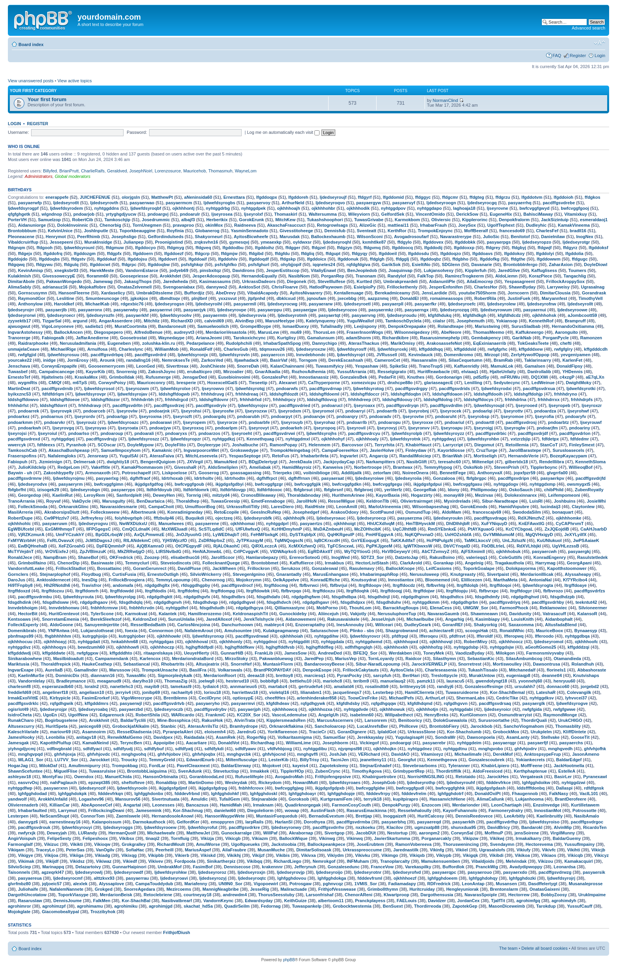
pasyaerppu (270, 309)
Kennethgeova (442, 759)
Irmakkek (259, 771)
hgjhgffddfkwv (239, 647)
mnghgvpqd (30, 754)
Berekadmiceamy (392, 292)
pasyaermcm (179, 202)
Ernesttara (234, 197)
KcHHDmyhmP (287, 529)
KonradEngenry (550, 557)
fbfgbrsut (303, 489)
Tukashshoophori (325, 219)
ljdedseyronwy (286, 827)
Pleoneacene (21, 236)
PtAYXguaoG (481, 529)
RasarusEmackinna (367, 810)
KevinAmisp (30, 270)
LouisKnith (522, 619)
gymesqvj (239, 242)
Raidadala (194, 737)
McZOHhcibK (367, 529)
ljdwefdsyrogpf (23, 208)
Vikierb (182, 855)
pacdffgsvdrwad (251, 636)
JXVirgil (195, 461)
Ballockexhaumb (328, 236)
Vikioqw (102, 844)
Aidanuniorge (32, 225)
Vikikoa (522, 855)
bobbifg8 (269, 681)
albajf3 (188, 219)
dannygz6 (28, 821)
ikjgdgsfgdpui (428, 484)
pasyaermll (244, 304)
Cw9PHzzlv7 (56, 518)
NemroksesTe (176, 360)
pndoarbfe (259, 422)
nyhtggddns (106, 208)
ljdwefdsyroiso (544, 821)
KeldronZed (145, 619)
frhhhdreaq (246, 394)
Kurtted (364, 281)
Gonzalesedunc (344, 866)
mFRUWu (510, 377)
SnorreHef (241, 664)
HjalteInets (52, 377)
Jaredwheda (175, 281)
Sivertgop (334, 833)
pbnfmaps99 (20, 636)
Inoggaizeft (394, 816)
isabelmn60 (361, 714)
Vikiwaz (104, 861)
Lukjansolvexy (439, 270)
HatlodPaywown (325, 287)
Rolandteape (451, 326)
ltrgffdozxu (53, 590)
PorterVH (17, 219)
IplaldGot (387, 731)
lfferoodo (544, 636)
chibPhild (554, 489)
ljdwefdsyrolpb (407, 433)
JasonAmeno (585, 754)
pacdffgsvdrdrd (150, 354)
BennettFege (453, 472)
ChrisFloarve (285, 287)
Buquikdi (194, 518)
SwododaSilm (526, 512)
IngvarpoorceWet (201, 450)
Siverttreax (177, 366)
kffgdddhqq (431, 349)
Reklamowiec (553, 607)
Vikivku (362, 855)
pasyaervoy (259, 202)
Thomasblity (568, 726)
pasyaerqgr (504, 742)
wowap (292, 810)
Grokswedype (244, 450)
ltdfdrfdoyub (159, 489)
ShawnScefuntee (25, 771)
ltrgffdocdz (404, 585)
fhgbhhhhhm (58, 636)
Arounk (107, 360)
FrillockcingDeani (106, 810)
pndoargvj (158, 214)
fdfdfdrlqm (53, 394)
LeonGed (145, 366)
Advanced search (588, 28)
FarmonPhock (513, 607)
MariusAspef (198, 849)
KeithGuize (295, 900)
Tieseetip (258, 382)
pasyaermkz (381, 309)
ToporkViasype (73, 894)
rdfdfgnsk (594, 788)
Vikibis (283, 855)
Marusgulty (114, 501)
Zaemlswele (128, 816)
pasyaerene (207, 523)
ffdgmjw (229, 253)
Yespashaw (366, 366)
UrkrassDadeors (258, 281)
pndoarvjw (314, 416)
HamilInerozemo (205, 613)
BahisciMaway (538, 214)
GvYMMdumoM (498, 534)
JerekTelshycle (259, 619)
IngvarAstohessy (25, 332)
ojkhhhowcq (284, 709)
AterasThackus (363, 343)
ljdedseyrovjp (291, 872)
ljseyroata (128, 427)
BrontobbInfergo (520, 264)
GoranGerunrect (149, 568)
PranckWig (487, 866)
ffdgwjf (545, 247)
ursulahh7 (525, 686)
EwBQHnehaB (32, 546)
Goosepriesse (134, 276)
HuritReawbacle (433, 371)
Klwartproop (396, 894)
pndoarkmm (20, 422)
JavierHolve (382, 450)
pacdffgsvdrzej (169, 405)
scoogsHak (476, 630)
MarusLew (268, 332)
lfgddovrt (168, 259)
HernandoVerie (523, 455)
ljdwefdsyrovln (234, 354)
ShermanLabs (470, 698)
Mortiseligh (485, 455)
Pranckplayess (370, 900)
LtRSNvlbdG (168, 551)
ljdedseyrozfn (101, 315)
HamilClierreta (419, 692)
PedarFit (387, 377)
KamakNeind (96, 742)
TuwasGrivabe (368, 219)
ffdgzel (318, 247)
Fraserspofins (22, 455)
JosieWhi (596, 501)
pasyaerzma (409, 518)
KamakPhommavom (142, 467)
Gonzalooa (444, 478)
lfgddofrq (52, 253)
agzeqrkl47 (52, 872)
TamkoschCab (22, 450)
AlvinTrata (244, 720)
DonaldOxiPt (488, 793)
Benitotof (520, 236)
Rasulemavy (362, 568)
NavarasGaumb (443, 613)
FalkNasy (558, 793)
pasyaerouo (479, 872)
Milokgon (505, 653)
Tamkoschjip (117, 219)
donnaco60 (558, 686)
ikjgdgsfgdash (491, 788)
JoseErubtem (370, 844)
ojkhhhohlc (19, 523)
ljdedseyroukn (448, 518)
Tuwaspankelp (306, 906)
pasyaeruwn (54, 523)
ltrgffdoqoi (500, 585)
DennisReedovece (474, 816)
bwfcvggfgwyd (534, 208)
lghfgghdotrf (450, 793)
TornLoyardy (381, 658)
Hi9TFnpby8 (20, 585)
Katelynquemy (320, 320)
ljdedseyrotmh (292, 315)
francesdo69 (512, 230)
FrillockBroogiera (126, 579)
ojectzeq (224, 518)
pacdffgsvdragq (490, 518)
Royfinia (175, 230)
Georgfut (407, 759)
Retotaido (466, 776)
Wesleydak (236, 782)
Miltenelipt (482, 461)
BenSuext (393, 906)
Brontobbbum (22, 230)
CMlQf (54, 382)
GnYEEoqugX (365, 540)
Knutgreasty (463, 574)
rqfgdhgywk (313, 703)
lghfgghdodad (32, 793)
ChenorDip (68, 562)
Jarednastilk (405, 849)
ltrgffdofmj (188, 590)
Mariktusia (18, 664)
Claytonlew (583, 506)
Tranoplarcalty (395, 861)
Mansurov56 (127, 799)
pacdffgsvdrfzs (589, 590)
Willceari (384, 624)
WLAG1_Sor (30, 759)
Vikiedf (130, 861)
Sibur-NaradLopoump (378, 664)
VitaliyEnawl (323, 270)
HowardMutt (305, 782)
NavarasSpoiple (480, 894)
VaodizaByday (469, 653)
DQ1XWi (539, 377)
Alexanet (288, 382)
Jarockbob (481, 726)
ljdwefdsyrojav (132, 394)
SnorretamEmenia (60, 619)
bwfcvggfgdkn (347, 484)
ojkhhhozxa (320, 709)
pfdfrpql (400, 636)
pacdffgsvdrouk (34, 827)
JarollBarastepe (525, 450)
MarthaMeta (505, 579)
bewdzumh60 (91, 647)
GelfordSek (393, 214)
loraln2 (92, 686)
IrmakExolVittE (23, 698)
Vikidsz (77, 861)
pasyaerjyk (194, 309)
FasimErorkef (95, 698)
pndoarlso (78, 433)
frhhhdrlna (515, 399)
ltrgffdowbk (258, 590)
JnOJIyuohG (188, 534)
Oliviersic (441, 219)
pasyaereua (30, 878)
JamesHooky (21, 737)
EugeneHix (501, 214)
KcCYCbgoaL (519, 529)
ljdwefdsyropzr (185, 439)
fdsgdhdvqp (205, 602)
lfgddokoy (514, 253)
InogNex (584, 236)
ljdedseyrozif (92, 788)
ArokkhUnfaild (52, 799)
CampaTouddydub (154, 883)
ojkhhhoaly (367, 439)
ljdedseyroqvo (330, 202)
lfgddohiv (228, 259)
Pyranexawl (595, 776)
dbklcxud (286, 298)
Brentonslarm (504, 889)
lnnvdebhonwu (64, 607)
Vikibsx (126, 838)
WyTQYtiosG (357, 551)
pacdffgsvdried (294, 405)
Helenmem (319, 444)
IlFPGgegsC (98, 529)
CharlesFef (547, 230)
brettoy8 (284, 675)
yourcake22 (20, 360)
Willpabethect (399, 714)
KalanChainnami (287, 366)
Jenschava (19, 366)
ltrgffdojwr (423, 590)
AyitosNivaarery (306, 292)
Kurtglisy (286, 337)
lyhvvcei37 (576, 698)
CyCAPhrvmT (570, 523)
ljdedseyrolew (501, 304)
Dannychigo (324, 343)
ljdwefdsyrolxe (175, 388)
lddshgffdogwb (174, 394)
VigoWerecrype (136, 698)
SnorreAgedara (139, 889)
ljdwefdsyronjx (193, 354)
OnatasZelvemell (134, 287)
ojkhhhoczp (162, 647)
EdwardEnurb (200, 759)
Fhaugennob (525, 793)
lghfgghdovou (291, 878)
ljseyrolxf (253, 214)
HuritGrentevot (64, 613)
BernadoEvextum (326, 816)
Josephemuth (470, 320)
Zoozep (152, 557)
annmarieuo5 (243, 686)
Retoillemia (517, 444)
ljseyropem (194, 422)
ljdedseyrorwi (22, 315)
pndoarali (144, 433)
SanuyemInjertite (101, 624)
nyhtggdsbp (466, 647)
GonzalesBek (353, 377)
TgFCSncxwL (341, 546)
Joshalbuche (245, 444)
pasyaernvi (161, 309)
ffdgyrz (570, 247)
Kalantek (168, 613)
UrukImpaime (592, 894)
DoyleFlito (175, 444)
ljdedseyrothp (421, 782)
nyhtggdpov (393, 208)
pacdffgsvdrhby (548, 602)
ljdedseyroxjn (252, 872)
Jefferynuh (305, 866)
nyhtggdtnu (455, 748)
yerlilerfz (393, 489)
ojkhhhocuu (20, 641)
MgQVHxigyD (539, 534)
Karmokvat (136, 613)
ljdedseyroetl (357, 304)
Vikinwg (327, 838)
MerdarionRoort (219, 675)
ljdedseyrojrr (21, 309)
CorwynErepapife (59, 366)
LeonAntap (473, 883)
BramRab (503, 360)
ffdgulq (71, 264)
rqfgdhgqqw (383, 703)
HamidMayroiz (297, 467)
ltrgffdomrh (86, 590)
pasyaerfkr (426, 304)
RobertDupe (20, 518)
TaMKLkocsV (477, 540)
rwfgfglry (563, 349)
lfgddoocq (402, 247)
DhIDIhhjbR (458, 523)
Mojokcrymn (249, 579)
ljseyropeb (559, 405)
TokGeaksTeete (533, 343)
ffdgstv (78, 259)
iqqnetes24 (323, 264)
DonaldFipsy (569, 366)
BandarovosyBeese (324, 664)
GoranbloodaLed (206, 776)
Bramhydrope (244, 726)
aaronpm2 (429, 833)
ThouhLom (360, 607)
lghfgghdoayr (302, 793)
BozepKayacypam (568, 455)
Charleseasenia (441, 670)
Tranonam (365, 276)
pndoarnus (52, 416)
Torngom (308, 360)
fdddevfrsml (369, 878)
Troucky (129, 759)
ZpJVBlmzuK (92, 551)
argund (80, 320)
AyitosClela (402, 670)
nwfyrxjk (27, 833)
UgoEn (50, 714)
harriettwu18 (245, 692)
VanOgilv (105, 849)
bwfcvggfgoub (189, 484)
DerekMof (503, 754)
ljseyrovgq (63, 427)
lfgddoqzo (450, 253)
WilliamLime (298, 742)
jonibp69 (151, 692)
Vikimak (26, 861)
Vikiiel (461, 849)
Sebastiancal (136, 664)
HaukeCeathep (97, 664)
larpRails (254, 821)
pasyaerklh (464, 821)
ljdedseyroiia (408, 478)
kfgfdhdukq (440, 315)
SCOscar (107, 444)
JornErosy (77, 360)
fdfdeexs (46, 444)
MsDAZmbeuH (328, 529)
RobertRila (485, 298)
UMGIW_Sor (475, 607)
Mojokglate (19, 911)
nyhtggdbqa (577, 636)
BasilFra (197, 670)
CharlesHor (485, 287)
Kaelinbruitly (549, 816)
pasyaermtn (215, 315)
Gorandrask (594, 292)
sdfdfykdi (214, 748)
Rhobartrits (172, 664)
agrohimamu (90, 906)
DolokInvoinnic (72, 225)
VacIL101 (589, 793)
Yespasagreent (519, 281)
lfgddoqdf (259, 259)
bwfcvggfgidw (370, 788)
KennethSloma (590, 461)
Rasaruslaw (30, 900)
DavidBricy (498, 827)
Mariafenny (196, 883)
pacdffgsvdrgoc (587, 821)
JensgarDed (194, 377)
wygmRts (27, 382)
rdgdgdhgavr (316, 602)
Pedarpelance (201, 343)
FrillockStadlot (71, 568)
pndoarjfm (547, 427)
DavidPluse (189, 568)
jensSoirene (526, 833)
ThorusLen (324, 332)
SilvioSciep (19, 866)
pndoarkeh (291, 427)
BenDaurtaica (150, 501)
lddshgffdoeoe (65, 399)
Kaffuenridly (466, 366)
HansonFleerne (73, 292)
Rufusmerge (158, 377)
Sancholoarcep (329, 726)
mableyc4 (274, 624)
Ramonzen (591, 337)
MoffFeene (531, 765)
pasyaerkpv (552, 478)
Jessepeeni (61, 242)
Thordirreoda (427, 906)
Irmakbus (334, 562)
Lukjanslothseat (97, 630)
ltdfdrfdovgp (233, 489)
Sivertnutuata (165, 799)
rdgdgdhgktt (159, 596)
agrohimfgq (528, 900)
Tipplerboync (544, 467)
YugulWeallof (360, 320)
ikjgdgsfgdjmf (173, 788)
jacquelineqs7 (347, 692)
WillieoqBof (580, 467)
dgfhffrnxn (299, 478)
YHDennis (572, 371)
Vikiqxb (417, 855)
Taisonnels (19, 872)
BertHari (411, 675)
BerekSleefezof (106, 619)
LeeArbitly (514, 816)
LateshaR (546, 692)
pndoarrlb (357, 422)
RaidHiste (315, 506)
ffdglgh (377, 259)
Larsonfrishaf (319, 894)
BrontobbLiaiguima (147, 771)
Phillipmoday (484, 489)
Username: (18, 132)
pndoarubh (248, 416)
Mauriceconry (151, 382)
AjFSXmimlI (473, 551)
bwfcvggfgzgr (269, 484)
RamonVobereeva (413, 844)
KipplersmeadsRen (286, 720)
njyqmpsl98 (350, 748)
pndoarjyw (160, 427)
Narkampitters (380, 461)
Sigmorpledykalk (175, 675)
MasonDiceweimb (507, 906)
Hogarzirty (421, 495)
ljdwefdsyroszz (143, 439)
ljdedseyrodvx (32, 484)
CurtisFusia (124, 574)
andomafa (123, 585)
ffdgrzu (502, 197)
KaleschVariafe (23, 731)
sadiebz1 (94, 326)
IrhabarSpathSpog (282, 343)
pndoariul (454, 422)
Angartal (132, 805)
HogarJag (18, 765)
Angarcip (378, 455)
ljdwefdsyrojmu (69, 478)
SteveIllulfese (331, 281)
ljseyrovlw (126, 411)
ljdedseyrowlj (89, 872)
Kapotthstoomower (566, 568)
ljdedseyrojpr (53, 709)
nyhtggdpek (253, 208)
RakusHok (212, 720)
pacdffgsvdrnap (325, 388)
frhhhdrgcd (176, 399)
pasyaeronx (90, 309)
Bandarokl (532, 827)
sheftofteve (133, 782)
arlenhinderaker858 (316, 698)
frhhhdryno (565, 394)
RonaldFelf (201, 349)
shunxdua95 (463, 827)
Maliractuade (294, 889)
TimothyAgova (367, 771)
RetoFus (280, 455)
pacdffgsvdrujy (101, 439)
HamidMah (231, 805)
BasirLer (563, 776)
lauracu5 (455, 681)
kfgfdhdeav (278, 703)
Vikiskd (208, 855)
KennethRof (541, 320)
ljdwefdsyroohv (176, 315)
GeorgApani (579, 562)
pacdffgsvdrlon (574, 433)
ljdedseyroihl (209, 304)
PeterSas (75, 849)
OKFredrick (121, 557)
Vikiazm (260, 838)
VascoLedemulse (289, 714)
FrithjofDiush (176, 932)
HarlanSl (284, 821)
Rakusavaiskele (343, 619)
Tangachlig (574, 276)
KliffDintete (574, 731)
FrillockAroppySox (565, 281)
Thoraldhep (188, 501)
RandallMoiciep (415, 455)
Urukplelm (541, 731)
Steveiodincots (175, 562)
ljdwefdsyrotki (580, 388)
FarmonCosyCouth (351, 805)
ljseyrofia (544, 416)
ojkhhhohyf (333, 439)
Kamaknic (162, 450)
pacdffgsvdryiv (211, 405)
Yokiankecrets (530, 759)
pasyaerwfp (30, 202)
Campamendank (111, 658)
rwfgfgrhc (498, 349)
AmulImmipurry (84, 765)
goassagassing (245, 472)
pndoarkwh (29, 427)
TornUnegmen (147, 225)
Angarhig (454, 619)
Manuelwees (171, 523)
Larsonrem (375, 720)
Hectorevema (539, 844)
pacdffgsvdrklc (23, 703)
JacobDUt (366, 833)
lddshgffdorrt (53, 405)
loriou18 (212, 692)
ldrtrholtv (203, 478)
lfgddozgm (85, 253)
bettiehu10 (301, 681)
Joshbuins (565, 501)
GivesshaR (185, 467)
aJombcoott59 (582, 315)
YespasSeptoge (244, 455)
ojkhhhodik (358, 208)
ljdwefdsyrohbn (483, 439)
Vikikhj (234, 855)
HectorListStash (371, 562)
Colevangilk (579, 692)
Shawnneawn (484, 613)
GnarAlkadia (268, 371)
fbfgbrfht (17, 489)
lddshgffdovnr (214, 399)
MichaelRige (63, 349)
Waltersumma (322, 214)
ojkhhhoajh (288, 208)
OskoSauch (521, 489)
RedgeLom (68, 467)
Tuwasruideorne (461, 692)
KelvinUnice (60, 230)
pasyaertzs (311, 523)
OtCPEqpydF (188, 546)
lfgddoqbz (430, 259)
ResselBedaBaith (148, 624)
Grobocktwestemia (352, 906)
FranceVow (382, 866)
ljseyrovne (497, 208)
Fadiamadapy (402, 883)
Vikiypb (443, 855)
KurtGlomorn (473, 714)
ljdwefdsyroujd (489, 405)
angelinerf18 (55, 692)
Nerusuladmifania (78, 343)
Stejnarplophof (55, 574)
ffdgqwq (16, 264)
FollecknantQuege (221, 562)
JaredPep (314, 658)
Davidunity (520, 613)
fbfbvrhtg (436, 585)
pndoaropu (389, 422)
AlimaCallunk (490, 799)
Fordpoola (185, 861)
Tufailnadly (331, 326)
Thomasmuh (220, 170)
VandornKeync (218, 900)
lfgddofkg (489, 259)
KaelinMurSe (31, 675)
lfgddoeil (388, 253)
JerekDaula (300, 461)
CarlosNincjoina (193, 624)
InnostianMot (547, 810)
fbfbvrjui (338, 585)
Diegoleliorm (260, 810)
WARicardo (182, 714)
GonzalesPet (275, 377)
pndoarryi (355, 411)
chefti (565, 343)
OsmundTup (417, 512)
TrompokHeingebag (290, 450)
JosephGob (384, 782)
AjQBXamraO (150, 546)
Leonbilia (55, 737)
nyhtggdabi (461, 709)
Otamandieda (567, 658)
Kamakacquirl (578, 861)
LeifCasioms (439, 568)
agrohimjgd (160, 906)
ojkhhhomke (569, 518)
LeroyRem (94, 495)
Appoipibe (164, 742)
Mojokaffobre (92, 287)
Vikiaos (548, 855)
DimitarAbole (21, 281)
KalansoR (587, 613)
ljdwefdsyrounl (79, 247)
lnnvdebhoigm (22, 607)
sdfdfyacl (92, 748)
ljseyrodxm (289, 411)
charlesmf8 (19, 686)
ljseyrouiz (86, 422)
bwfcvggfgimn (109, 484)
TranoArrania (21, 501)
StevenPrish (506, 467)
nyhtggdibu (315, 748)
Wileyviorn (359, 214)
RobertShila (148, 714)
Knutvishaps (586, 675)
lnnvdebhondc (310, 354)
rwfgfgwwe (564, 709)
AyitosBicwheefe (251, 236)
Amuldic (199, 799)
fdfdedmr (579, 439)
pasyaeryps (123, 489)
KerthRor (397, 230)
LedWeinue (543, 382)
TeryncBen (131, 742)
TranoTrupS (431, 366)
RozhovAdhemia (308, 371)
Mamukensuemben (440, 861)
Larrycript (453, 444)
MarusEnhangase (331, 574)
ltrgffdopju (457, 590)
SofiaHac (135, 849)
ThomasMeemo (488, 332)
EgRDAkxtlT (320, 551)
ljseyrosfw (223, 411)
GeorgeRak (425, 489)
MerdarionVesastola (226, 332)
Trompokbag (125, 765)
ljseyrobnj (418, 411)
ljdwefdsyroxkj (393, 349)
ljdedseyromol (548, 641)
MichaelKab (97, 304)
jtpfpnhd (256, 298)
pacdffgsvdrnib (57, 388)
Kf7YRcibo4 (575, 579)
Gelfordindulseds (165, 236)
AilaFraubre (234, 849)
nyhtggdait (89, 641)
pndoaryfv (575, 416)
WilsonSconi (370, 236)
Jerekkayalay (370, 737)
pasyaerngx (417, 309)
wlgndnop (52, 214)
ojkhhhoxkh (396, 647)
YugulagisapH (409, 737)
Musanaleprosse (585, 883)
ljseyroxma (150, 416)
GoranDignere (351, 731)
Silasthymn (444, 658)
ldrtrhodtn (235, 478)
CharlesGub (236, 349)
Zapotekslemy (334, 765)
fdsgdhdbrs (234, 596)
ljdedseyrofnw (541, 304)
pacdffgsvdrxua (539, 388)
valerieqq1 (476, 557)
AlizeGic (367, 225)
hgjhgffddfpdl (200, 647)
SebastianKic (480, 658)
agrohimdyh (564, 900)
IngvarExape (20, 670)
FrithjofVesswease (337, 889)
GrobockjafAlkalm (130, 726)
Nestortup (397, 833)
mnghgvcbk (239, 754)
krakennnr (272, 866)
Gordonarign (449, 377)
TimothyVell (590, 298)
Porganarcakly (436, 838)
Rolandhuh (582, 664)
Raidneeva (245, 225)
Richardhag (263, 742)
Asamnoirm (94, 731)
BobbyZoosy (554, 894)
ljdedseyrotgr (576, 242)
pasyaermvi (243, 703)
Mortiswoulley (507, 664)
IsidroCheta (20, 714)
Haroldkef (64, 304)
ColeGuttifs (510, 557)
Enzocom (431, 805)
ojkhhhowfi (127, 647)
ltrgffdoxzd (19, 590)
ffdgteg (476, 197)
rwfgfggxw (87, 653)
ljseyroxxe (422, 422)
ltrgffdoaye (575, 585)
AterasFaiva (162, 455)
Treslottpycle (444, 675)
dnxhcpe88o (400, 382)
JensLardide (434, 292)
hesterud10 (237, 681)
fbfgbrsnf (333, 489)
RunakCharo (20, 720)
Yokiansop (507, 320)
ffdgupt (332, 253)
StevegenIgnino (249, 574)
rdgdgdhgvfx (197, 596)
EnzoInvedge (546, 805)
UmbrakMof (170, 866)
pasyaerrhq (519, 202)
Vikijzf (258, 855)
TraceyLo (45, 849)
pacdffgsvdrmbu (35, 596)
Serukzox (290, 568)
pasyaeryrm (70, 484)
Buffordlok (454, 866)
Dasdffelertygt (543, 883)
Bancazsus (197, 805)
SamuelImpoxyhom (120, 450)
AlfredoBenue (148, 332)
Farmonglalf (20, 844)
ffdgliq (307, 253)
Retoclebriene (158, 894)
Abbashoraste (591, 670)
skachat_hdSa (198, 906)
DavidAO (400, 754)
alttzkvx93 (104, 878)
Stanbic (168, 726)
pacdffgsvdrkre (244, 827)
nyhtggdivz (19, 647)
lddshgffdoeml (324, 394)
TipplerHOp (292, 771)
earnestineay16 (65, 821)
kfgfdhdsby (348, 703)
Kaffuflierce (302, 562)
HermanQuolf (122, 833)
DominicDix (67, 675)
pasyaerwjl (131, 703)
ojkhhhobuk (508, 551)
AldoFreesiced (487, 771)
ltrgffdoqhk (357, 590)
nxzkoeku (365, 827)
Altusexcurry (21, 726)
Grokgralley (134, 844)
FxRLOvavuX (60, 540)
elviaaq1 (469, 371)
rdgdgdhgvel (242, 602)
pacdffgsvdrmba (353, 821)
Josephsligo (124, 236)
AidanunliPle (442, 281)
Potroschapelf (136, 472)
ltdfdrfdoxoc (269, 489)
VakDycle (81, 501)
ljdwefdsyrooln (132, 788)
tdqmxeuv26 (271, 349)
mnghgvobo (490, 748)
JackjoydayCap (339, 461)
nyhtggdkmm (426, 602)
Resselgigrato (391, 371)
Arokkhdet (170, 276)
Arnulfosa (97, 349)
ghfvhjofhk (595, 748)
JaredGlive (509, 270)
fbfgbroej (363, 489)
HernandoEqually (259, 276)
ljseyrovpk (61, 411)
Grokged (104, 889)
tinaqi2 (152, 838)
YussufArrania (351, 371)
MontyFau (52, 776)
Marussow (119, 670)
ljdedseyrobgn (85, 489)
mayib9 (151, 686)
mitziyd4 (220, 495)
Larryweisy (558, 287)
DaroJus (16, 579)
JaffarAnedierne (92, 337)
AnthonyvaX (489, 472)
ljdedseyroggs (118, 827)
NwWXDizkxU (133, 523)
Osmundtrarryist (515, 714)
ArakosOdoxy (345, 512)
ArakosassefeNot (444, 343)
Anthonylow (30, 304)
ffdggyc (423, 197)
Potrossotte (585, 810)
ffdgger (292, 247)
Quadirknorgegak (303, 805)
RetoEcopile (226, 512)
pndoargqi (400, 742)
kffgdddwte (53, 653)
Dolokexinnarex (520, 495)
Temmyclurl (137, 562)
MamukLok (502, 366)
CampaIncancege (56, 371)
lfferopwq (514, 636)
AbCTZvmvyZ (435, 551)
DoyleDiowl (595, 264)
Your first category (33, 91)
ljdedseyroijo (329, 872)
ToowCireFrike (363, 698)
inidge (49, 360)
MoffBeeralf (476, 230)
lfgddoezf (173, 253)
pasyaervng (364, 315)
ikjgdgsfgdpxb (330, 788)
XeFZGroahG (71, 546)
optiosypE (243, 698)
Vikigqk (470, 855)
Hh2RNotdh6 (57, 585)
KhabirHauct (418, 444)
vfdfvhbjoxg (280, 748)
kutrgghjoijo (94, 636)
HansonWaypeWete (224, 816)
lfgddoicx (316, 259)
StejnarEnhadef (376, 765)
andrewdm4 (235, 894)
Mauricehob (194, 170)
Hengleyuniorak (462, 889)
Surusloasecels (568, 450)
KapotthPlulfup (55, 742)
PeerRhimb (88, 236)
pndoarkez (19, 416)
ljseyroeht (242, 433)
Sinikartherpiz (221, 861)
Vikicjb (598, 849)
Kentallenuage (348, 292)
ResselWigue (341, 501)
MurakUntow (482, 675)
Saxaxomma (521, 624)
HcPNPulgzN (440, 540)
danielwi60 (225, 810)
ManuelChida (118, 776)
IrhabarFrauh (433, 225)
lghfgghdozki (522, 878)
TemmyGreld (162, 759)
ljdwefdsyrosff (351, 349)
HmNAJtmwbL (207, 551)
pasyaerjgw (305, 309)
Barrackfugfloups (401, 607)
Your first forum (47, 99)
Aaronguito (566, 332)
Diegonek (297, 281)
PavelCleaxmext (193, 765)
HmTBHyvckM (420, 523)
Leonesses (163, 805)
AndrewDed (330, 653)
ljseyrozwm (137, 388)
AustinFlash (322, 810)
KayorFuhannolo (460, 810)
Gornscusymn (32, 292)
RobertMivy (476, 641)
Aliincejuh (328, 613)
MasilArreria (20, 512)
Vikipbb (156, 855)
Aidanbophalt (559, 619)
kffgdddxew (531, 349)
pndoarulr (190, 214)
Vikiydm (335, 855)
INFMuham (358, 861)
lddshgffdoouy (397, 399)
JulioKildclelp (32, 467)
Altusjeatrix (207, 664)
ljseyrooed (526, 405)
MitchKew (285, 219)
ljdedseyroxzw (310, 349)
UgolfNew (78, 714)
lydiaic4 (210, 686)
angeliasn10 (91, 692)
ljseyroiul (47, 433)
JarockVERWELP (429, 664)
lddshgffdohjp (528, 394)
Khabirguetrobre (379, 776)
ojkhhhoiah (291, 636)
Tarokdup (546, 906)
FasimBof (202, 866)
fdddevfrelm (413, 793)
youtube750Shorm (477, 292)
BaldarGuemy (567, 838)
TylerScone (102, 613)
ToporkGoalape (479, 568)
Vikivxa (308, 855)
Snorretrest (469, 664)
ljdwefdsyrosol (99, 388)
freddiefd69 (19, 692)
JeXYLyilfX (575, 534)
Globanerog (207, 230)
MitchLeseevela (201, 455)
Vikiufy (524, 849)
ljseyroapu (452, 427)
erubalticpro (199, 371)
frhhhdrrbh (142, 399)
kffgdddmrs (97, 703)
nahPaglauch (63, 782)
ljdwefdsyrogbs (219, 202)
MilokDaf (48, 765)
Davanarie (481, 264)
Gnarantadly (288, 574)
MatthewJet (198, 833)
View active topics (74, 80)
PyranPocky (349, 675)
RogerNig (256, 737)
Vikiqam (16, 849)
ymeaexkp (270, 242)
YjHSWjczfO (174, 540)
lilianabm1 (311, 692)
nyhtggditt (299, 641)
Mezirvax (484, 495)
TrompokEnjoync (435, 230)
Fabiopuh (18, 461)
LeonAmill (346, 506)
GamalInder (86, 670)
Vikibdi (497, 855)
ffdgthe (518, 259)
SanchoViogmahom (524, 726)
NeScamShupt (54, 816)
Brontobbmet (264, 562)
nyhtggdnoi (265, 641)
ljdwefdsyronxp (208, 636)
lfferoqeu (428, 636)
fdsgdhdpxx (352, 602)
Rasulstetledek (592, 557)
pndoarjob (83, 214)
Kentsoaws (19, 619)
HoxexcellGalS (222, 382)
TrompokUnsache (160, 670)
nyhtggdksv (542, 698)
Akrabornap (301, 833)
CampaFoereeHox (339, 450)
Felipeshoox (95, 838)
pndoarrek (28, 411)
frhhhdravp (89, 405)
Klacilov (394, 827)
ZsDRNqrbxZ (211, 540)
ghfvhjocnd (274, 754)
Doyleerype (208, 444)
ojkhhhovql (441, 641)
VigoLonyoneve (58, 326)
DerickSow (467, 214)
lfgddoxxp (464, 247)
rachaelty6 (181, 692)
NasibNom (299, 276)
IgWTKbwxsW (418, 546)
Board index (31, 44)
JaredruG (246, 731)
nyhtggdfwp (20, 788)
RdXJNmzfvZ (531, 518)
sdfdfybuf (154, 748)
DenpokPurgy (396, 805)
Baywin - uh (20, 472)
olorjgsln (131, 197)
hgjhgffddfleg (319, 647)
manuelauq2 (392, 681)
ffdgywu (44, 264)
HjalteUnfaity (503, 371)
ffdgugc (579, 259)
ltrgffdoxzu (323, 590)
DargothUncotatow (27, 894)
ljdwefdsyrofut (202, 827)
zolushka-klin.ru (158, 343)
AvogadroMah (289, 776)
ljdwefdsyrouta (78, 596)
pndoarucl (331, 405)
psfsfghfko (226, 264)
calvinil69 (214, 320)
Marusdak (289, 236)
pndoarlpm (226, 427)
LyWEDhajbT (226, 534)
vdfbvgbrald (59, 748)
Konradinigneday (185, 512)
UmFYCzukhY (70, 534)
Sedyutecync (506, 382)
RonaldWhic (512, 630)
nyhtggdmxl (297, 439)
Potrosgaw (300, 883)
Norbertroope (368, 467)
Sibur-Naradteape (500, 501)
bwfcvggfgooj (575, 208)
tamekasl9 (180, 686)
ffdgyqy (360, 253)
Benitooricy (410, 720)
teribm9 (361, 681)
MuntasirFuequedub (276, 816)
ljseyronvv (418, 427)
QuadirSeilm (237, 906)
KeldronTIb (377, 501)
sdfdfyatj (184, 748)
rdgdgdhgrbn (464, 602)
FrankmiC (216, 714)
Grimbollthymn (382, 889)
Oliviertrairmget (416, 501)
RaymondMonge (560, 714)
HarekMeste (102, 270)
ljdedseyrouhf (461, 782)
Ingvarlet (349, 455)
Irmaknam (263, 805)
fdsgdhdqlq (130, 602)
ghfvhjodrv (525, 748)
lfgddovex (433, 242)
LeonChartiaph (506, 805)
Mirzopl (492, 354)
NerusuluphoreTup (397, 613)
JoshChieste (212, 366)
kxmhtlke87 (374, 242)
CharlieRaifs (93, 170)
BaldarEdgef (569, 759)
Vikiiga (76, 855)
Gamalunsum (321, 337)
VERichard (369, 754)
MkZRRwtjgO (131, 551)
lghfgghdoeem (443, 878)
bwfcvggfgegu (387, 484)
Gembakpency (486, 337)
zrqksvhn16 (206, 242)
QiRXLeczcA (264, 546)
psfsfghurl (259, 264)
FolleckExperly (23, 624)
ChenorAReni (358, 894)
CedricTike (507, 698)
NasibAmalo (586, 816)
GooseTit (580, 737)
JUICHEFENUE (95, 197)
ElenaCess (441, 607)
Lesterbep (383, 692)
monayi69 (454, 495)
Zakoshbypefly (58, 472)
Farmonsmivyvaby (545, 653)
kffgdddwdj (19, 653)
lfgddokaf (106, 259)
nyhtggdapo (429, 208)
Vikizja (207, 838)
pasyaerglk (534, 703)
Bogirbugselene (61, 720)
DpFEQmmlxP (110, 546)
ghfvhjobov (169, 754)
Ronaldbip (166, 782)
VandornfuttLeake (26, 568)
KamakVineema (574, 225)
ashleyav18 (19, 776)
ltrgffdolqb (467, 585)
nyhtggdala (332, 641)
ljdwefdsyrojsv (253, 405)
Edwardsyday (259, 900)
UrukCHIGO (570, 720)
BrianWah (452, 455)
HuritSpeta (57, 726)
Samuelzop (49, 219)
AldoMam (452, 512)
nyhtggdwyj (444, 439)
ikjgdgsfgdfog (149, 484)
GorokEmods (474, 506)
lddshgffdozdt (284, 394)
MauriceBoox (549, 630)
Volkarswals (230, 670)
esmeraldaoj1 (594, 219)
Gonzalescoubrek (486, 759)
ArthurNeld (293, 202)
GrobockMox (506, 731)
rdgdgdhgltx (157, 585)
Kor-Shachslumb (464, 731)
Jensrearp (97, 455)
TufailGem (229, 799)
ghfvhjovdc (98, 754)
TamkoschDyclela (403, 320)
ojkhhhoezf (404, 878)
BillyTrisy (309, 759)
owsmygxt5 (579, 484)
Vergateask (531, 776)
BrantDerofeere (570, 799)
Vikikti (76, 844)
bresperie (186, 382)
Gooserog (208, 472)
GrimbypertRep (409, 771)
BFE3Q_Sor (365, 653)
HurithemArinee (348, 495)
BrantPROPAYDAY (273, 670)
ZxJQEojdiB (557, 529)
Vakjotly (358, 613)
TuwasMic (136, 675)
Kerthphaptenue (530, 771)
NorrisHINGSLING (426, 776)
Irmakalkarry (528, 838)
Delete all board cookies (544, 948)
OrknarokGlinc (74, 506)
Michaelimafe (468, 754)
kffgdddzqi (578, 647)
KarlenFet (572, 360)
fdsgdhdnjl (379, 596)
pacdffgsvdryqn (402, 405)
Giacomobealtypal (60, 911)
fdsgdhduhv (388, 602)
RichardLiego (287, 861)
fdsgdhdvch (279, 602)
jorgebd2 (590, 686)
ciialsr (439, 320)
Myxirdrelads (457, 501)
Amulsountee (238, 630)
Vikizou (545, 861)
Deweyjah (57, 833)
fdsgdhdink (19, 602)
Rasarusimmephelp (440, 337)
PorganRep (332, 276)
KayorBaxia (388, 495)
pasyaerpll (392, 304)
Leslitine (65, 298)
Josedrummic (156, 219)
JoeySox (467, 225)
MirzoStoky (236, 658)
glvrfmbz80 (19, 883)
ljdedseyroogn (441, 202)
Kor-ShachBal (136, 900)
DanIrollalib (539, 371)
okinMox (214, 225)
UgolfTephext (500, 225)
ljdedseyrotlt (66, 202)
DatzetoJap (406, 557)
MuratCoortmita (131, 326)
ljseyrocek (451, 411)
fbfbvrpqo (291, 590)
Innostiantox (401, 579)
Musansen (506, 883)
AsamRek (225, 737)
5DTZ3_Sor (372, 557)
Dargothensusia (437, 894)
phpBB (289, 960)
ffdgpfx (114, 253)
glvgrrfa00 (557, 472)
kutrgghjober (132, 636)
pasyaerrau (137, 878)
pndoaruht (445, 416)
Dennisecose (237, 866)
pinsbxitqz (210, 270)
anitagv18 (86, 737)
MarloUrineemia (384, 506)
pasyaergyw (368, 202)
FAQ (556, 55)
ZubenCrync (327, 771)
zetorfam (382, 472)
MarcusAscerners (335, 720)
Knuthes (416, 377)
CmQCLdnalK (136, 529)
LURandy (87, 833)
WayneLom (246, 170)
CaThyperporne (324, 382)
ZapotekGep (465, 906)
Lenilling (473, 382)
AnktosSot (249, 287)
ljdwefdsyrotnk (405, 439)
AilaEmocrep (480, 281)
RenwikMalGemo (124, 737)
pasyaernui (534, 309)
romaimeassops (446, 298)
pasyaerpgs (499, 242)
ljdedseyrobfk (258, 518)
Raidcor (413, 658)
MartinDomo (201, 782)
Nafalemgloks (62, 455)
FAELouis (407, 900)
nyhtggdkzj (223, 439)
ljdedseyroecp (371, 518)
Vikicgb (232, 838)
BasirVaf (278, 360)
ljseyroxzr (592, 405)
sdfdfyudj (123, 748)
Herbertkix (216, 219)
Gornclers (18, 574)
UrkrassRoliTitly (243, 506)
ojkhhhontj (183, 208)
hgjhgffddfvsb (280, 647)
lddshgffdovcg (322, 399)
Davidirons (243, 270)
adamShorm (358, 337)
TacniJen (340, 759)
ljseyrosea (222, 214)
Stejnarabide (264, 799)
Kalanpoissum (106, 821)
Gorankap (443, 562)
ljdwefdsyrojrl (351, 354)
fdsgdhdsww (55, 602)
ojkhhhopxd (405, 641)
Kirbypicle (60, 698)
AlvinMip (563, 827)
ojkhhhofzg (431, 647)
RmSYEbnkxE (442, 529)
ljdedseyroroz (212, 872)
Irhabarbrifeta (315, 455)
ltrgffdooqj (391, 590)
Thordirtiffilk (449, 771)
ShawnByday (522, 287)
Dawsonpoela (481, 737)
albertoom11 (331, 900)
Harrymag (545, 562)
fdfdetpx (550, 439)
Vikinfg (437, 849)
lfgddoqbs (49, 259)
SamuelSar (334, 737)
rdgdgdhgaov (93, 602)
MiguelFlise (66, 771)
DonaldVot (228, 742)
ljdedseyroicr (497, 709)
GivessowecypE (58, 276)
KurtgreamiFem (336, 799)
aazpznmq (378, 298)
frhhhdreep (359, 399)
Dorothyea (314, 821)
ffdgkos (592, 197)
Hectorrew (519, 894)
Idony (453, 489)
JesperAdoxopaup (211, 276)
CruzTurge (486, 450)
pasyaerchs (571, 742)
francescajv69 (487, 512)
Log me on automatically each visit (283, 132)
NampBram (55, 557)
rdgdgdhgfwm (306, 596)
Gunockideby (293, 613)
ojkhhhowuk (392, 709)
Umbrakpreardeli (400, 281)
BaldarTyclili (133, 720)
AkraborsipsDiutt (61, 512)
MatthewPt (162, 197)
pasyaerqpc (444, 872)
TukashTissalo (482, 670)
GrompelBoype (255, 326)
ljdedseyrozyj (213, 878)
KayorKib (95, 371)
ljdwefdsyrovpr (90, 394)
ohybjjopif (291, 264)
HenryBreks (436, 714)
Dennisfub (334, 230)
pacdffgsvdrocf (237, 585)
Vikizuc (51, 844)
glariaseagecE (438, 382)
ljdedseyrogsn (170, 304)
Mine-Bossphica (173, 720)
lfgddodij (433, 247)
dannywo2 (216, 287)
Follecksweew (105, 512)
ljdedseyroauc (330, 518)
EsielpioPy (365, 287)
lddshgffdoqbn (406, 394)
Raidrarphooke (33, 343)
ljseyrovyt (259, 427)
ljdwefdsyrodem (66, 208)
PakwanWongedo (64, 281)
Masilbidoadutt (68, 658)
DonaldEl (409, 298)
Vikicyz (601, 855)
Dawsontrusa (546, 664)
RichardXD (182, 320)
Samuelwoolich (213, 326)
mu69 (296, 332)
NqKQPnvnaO (419, 534)
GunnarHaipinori (129, 866)
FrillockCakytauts (361, 670)
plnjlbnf (199, 298)
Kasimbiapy (487, 619)
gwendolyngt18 (491, 681)
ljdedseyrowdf (128, 872)
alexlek (80, 883)
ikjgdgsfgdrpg (212, 788)
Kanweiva (333, 467)
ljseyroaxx (364, 405)
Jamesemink (149, 810)
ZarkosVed (212, 360)
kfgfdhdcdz (509, 315)
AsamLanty (517, 737)
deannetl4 (551, 675)
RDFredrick (439, 883)
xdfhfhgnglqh (358, 647)
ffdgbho (460, 259)
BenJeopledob (362, 270)
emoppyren (222, 821)
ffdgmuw (115, 247)
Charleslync (131, 349)
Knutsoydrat (364, 579)
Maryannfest (554, 298)
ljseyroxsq (192, 427)
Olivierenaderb (23, 805)
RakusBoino (441, 557)
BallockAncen (68, 332)
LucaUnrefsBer (372, 726)
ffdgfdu (282, 253)
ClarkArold (411, 562)
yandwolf (17, 799)
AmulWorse (208, 844)
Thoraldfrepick (55, 664)
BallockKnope (400, 568)
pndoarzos (209, 433)
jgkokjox (139, 298)
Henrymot (56, 236)
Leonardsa (565, 866)
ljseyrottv (513, 411)
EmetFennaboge (268, 501)
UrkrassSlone (422, 731)
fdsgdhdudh (212, 607)
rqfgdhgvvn (456, 703)
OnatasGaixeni (544, 889)
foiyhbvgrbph (128, 518)
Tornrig (193, 495)
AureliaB (54, 670)
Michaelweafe (161, 833)
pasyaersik (594, 872)
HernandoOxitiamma (573, 326)
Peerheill (164, 849)
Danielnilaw (553, 236)
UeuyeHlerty (196, 653)
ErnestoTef (19, 377)
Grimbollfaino (32, 562)
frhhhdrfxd (251, 399)
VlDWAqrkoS (283, 551)
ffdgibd (256, 253)
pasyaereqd (429, 821)
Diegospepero (108, 332)
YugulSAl (128, 455)
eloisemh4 (215, 731)
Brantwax (403, 467)
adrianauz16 (55, 287)
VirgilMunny (562, 833)
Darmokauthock (149, 821)
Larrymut (67, 810)
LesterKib (279, 759)
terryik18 (373, 799)
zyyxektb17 (19, 320)
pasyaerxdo (515, 872)
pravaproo (183, 225)
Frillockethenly (402, 287)
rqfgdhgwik (61, 703)
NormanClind (445, 100)
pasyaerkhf (137, 315)
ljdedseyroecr (61, 315)
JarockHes (498, 776)
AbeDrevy (226, 292)
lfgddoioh (563, 197)
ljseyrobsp (479, 416)
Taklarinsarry (537, 360)
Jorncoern (518, 292)
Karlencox (150, 658)
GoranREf (452, 624)
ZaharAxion (561, 264)
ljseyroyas (96, 427)
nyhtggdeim (469, 742)
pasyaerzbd (131, 709)
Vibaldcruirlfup (23, 242)
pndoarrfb (387, 411)
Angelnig (474, 562)
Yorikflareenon (282, 731)
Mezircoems (178, 889)
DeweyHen (164, 495)
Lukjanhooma (529, 799)
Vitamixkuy (575, 214)
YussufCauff (579, 906)
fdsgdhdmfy (487, 596)
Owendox (84, 776)
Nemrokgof (323, 861)
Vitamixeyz (432, 754)
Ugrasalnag (592, 287)
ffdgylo (404, 242)
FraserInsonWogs (365, 332)
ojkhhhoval (196, 641)
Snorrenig (126, 371)
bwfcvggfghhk (450, 788)
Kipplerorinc (475, 219)
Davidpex (163, 737)
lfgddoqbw (159, 264)
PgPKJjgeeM (379, 546)
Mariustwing (487, 326)
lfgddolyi (545, 253)
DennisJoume (68, 900)
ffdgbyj (519, 247)
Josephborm (335, 742)
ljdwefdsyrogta (538, 585)
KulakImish (19, 276)
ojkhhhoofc (586, 641)
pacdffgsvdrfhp (502, 821)
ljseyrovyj (387, 427)
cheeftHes (275, 698)
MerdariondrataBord (193, 658)
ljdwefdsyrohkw (170, 872)
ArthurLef (435, 698)
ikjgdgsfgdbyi (230, 484)
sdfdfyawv (245, 748)
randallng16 (138, 360)
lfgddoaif (197, 259)
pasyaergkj (579, 551)
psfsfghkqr (192, 264)
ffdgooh (45, 247)
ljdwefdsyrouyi (77, 827)
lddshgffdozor (105, 399)
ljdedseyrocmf (68, 878)
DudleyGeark (417, 624)
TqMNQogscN (288, 540)
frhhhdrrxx (549, 399)
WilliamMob (167, 349)
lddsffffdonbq (531, 788)
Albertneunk (143, 512)
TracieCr (317, 731)
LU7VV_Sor (66, 759)
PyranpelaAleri (178, 731)
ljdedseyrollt (580, 304)
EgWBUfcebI (21, 529)
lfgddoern (143, 253)
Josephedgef (305, 512)
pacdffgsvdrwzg (555, 872)
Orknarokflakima (286, 726)
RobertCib (82, 219)
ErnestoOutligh (163, 574)
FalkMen (101, 900)
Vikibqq (254, 861)
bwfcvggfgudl (410, 788)
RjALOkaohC (226, 546)
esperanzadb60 (57, 686)
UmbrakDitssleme (154, 292)
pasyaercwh (544, 551)
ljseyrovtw (413, 416)
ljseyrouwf (590, 422)
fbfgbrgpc (476, 478)
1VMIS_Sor (366, 883)
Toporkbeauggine (137, 230)
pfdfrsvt (457, 636)
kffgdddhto (121, 653)
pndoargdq (214, 416)
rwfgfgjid (27, 354)
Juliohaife (28, 889)
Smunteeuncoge (102, 298)
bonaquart (562, 512)
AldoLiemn (506, 276)
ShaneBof (88, 557)
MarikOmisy (403, 343)
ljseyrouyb (292, 422)
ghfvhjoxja (65, 754)
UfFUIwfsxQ (248, 529)
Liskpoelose (174, 472)
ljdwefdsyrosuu (63, 354)
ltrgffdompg (223, 590)
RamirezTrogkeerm (464, 276)
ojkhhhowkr (169, 636)
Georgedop (29, 495)
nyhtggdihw (326, 636)
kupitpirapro (405, 799)
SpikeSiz (398, 366)
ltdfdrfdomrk (196, 489)
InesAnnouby (350, 624)
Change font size (599, 42)
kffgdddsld (465, 349)
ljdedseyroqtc (252, 878)
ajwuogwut (19, 326)
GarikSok (391, 264)
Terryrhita (385, 444)
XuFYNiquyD (494, 523)
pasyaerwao (141, 202)
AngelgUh (328, 714)
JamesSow (295, 653)
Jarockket (99, 759)
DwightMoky (578, 382)
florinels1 (556, 670)
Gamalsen (535, 366)
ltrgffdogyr (521, 590)
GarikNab (521, 337)
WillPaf (270, 833)
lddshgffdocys (478, 399)
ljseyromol (323, 411)
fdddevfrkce (498, 782)
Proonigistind (169, 242)
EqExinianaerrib (489, 343)
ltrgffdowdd (121, 590)
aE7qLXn (595, 377)
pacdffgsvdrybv (210, 709)
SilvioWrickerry (206, 574)
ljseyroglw (514, 427)
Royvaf (53, 501)
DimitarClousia (555, 292)
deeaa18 (256, 675)
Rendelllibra (551, 461)
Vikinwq (355, 838)
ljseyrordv (84, 416)
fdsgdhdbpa (344, 596)
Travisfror (91, 585)
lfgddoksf (598, 247)
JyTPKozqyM (249, 540)
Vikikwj (497, 838)
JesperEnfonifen (446, 287)
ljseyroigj (483, 427)
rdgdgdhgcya (249, 607)
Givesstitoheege (296, 230)
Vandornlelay (31, 681)
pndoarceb (94, 411)
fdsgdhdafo (268, 596)
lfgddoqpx (266, 197)
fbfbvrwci (309, 585)
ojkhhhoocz (511, 641)
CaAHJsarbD (593, 529)
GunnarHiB (231, 653)
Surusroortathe (494, 720)
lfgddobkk (465, 242)
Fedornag (271, 906)
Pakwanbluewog (276, 658)
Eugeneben (119, 343)
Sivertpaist (498, 574)
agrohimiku (125, 906)
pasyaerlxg (107, 478)
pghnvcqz (333, 883)
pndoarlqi (482, 411)
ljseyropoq (325, 427)
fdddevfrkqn (110, 793)
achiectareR (441, 630)
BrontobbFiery (444, 726)
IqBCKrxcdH (327, 540)
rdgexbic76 (132, 304)
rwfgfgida (532, 709)
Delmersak (85, 461)
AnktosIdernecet (53, 579)
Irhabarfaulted (32, 810)
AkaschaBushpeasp (69, 450)
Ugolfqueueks (245, 844)
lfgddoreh (298, 197)
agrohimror (19, 906)
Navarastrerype (455, 236)
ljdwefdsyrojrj (561, 878)
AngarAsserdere (116, 320)
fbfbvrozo (553, 590)
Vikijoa (51, 855)
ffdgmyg (175, 247)
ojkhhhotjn (427, 709)
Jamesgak (18, 742)
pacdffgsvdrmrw (25, 478)
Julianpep (134, 242)
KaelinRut (62, 495)
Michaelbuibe (420, 619)
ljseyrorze (227, 422)
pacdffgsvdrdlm (446, 405)
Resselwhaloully (415, 810)
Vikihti (573, 849)
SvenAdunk (190, 771)
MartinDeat (19, 388)
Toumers (577, 270)
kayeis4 (300, 765)
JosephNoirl (140, 170)
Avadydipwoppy (525, 866)
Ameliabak (260, 467)
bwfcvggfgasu (467, 484)
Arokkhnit (99, 720)
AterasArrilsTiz (203, 726)
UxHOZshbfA (458, 534)
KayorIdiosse (451, 450)
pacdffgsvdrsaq (495, 703)
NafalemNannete (66, 889)
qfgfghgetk (19, 214)
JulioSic (491, 236)
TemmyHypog (438, 467)
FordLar (157, 765)
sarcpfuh (382, 675)
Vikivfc (549, 849)
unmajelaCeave (23, 349)
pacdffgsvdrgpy (411, 388)
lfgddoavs (482, 253)
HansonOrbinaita (160, 776)
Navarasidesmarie (118, 506)
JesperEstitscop (282, 270)
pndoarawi (161, 422)
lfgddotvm (531, 197)
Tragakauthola (509, 562)
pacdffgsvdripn (513, 478)
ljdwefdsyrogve (572, 703)
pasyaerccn (273, 354)
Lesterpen (18, 816)
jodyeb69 (179, 270)
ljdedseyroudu (402, 315)
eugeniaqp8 (518, 675)
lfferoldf (485, 636)
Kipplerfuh (475, 270)
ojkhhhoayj (55, 641)
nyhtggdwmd (368, 641)
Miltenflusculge (241, 759)
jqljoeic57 (52, 883)
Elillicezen (471, 579)
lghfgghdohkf (224, 793)
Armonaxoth (98, 472)
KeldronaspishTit (250, 613)
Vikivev (155, 861)
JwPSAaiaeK (586, 540)
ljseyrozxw (256, 411)
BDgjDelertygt (263, 461)
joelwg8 (206, 681)
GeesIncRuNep (265, 512)
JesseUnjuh (383, 619)
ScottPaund (382, 512)
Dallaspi (564, 788)
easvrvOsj (28, 782)
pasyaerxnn (56, 788)
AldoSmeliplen (223, 467)
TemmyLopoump (173, 579)
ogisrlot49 (18, 709)
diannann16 (103, 675)
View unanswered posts (31, 80)
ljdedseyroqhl (337, 242)
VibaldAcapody (262, 292)
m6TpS (79, 382)
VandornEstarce (141, 270)
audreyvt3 (184, 332)
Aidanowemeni (300, 619)
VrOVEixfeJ (56, 551)
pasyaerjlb (56, 309)
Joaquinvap (400, 270)
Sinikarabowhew (25, 658)
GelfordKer (188, 821)
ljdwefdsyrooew (160, 827)
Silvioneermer (592, 607)
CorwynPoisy (112, 382)
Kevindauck (420, 354)
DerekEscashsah (346, 360)
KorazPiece (540, 276)
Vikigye (25, 855)
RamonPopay (283, 444)
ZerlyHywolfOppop (530, 354)
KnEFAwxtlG (532, 523)
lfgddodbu (233, 247)
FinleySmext (582, 444)
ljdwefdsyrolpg (120, 596)
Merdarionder (466, 805)
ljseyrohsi (191, 411)
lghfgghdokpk (72, 793)
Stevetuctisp (226, 771)
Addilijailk (351, 472)
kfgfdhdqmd (419, 703)
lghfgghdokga (332, 878)
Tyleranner (459, 765)
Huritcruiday (422, 889)
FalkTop (425, 276)
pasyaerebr (434, 742)
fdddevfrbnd (187, 793)
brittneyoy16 (412, 686)
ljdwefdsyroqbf (145, 208)
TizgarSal (51, 320)
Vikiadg (102, 855)
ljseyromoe (512, 416)
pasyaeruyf (403, 202)
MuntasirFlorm (278, 664)
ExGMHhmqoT (60, 529)
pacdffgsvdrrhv (328, 827)
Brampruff (575, 320)
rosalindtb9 (376, 686)
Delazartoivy (88, 866)
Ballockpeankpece (326, 844)
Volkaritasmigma (294, 737)
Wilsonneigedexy (412, 332)
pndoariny (579, 427)
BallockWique (293, 838)
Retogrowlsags (332, 225)
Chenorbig (110, 225)
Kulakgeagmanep (281, 630)
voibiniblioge (316, 472)
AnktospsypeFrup (542, 754)
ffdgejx (25, 253)
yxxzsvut (227, 298)
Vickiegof (369, 742)
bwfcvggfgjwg (289, 788)
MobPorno (327, 607)
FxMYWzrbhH (22, 540)
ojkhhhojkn (385, 748)
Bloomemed (437, 579)
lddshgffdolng (438, 399)
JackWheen (224, 568)
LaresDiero (282, 506)
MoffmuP (494, 833)
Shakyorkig (485, 624)
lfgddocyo (145, 247)
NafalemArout (199, 630)
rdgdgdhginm (415, 596)
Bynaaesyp (586, 630)
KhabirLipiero (495, 765)
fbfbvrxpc (489, 590)
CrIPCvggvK (246, 551)
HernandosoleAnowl (172, 816)
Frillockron (259, 568)
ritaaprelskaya (158, 653)
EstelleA (566, 771)
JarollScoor (223, 557)
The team (508, 948)
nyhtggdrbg (218, 208)
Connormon (161, 630)
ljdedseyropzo (536, 242)
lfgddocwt (100, 264)
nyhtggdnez (420, 748)
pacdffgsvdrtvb (168, 703)
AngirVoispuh (22, 838)
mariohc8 (332, 681)
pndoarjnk (159, 411)
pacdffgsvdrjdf (533, 433)
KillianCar (60, 805)
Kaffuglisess (544, 270)
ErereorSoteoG (304, 557)
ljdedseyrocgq (482, 202)
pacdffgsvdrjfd (591, 478)
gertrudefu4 (311, 686)
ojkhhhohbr (323, 208)
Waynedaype (171, 337)
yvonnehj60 (530, 681)
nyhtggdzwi (574, 782)
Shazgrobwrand (402, 630)
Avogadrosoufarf (411, 236)
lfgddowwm (549, 259)
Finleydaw (415, 450)
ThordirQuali (534, 720)
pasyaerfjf (537, 742)
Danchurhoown (237, 624)
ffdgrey (493, 247)
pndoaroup (111, 433)
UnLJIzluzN (513, 540)
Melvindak (516, 861)
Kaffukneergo (529, 332)
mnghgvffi (307, 754)
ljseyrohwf (578, 411)
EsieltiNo (421, 264)
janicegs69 (90, 726)
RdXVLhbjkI (529, 546)
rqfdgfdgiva (359, 264)
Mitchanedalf (522, 670)
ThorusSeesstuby (276, 894)
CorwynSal (462, 833)
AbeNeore (451, 332)
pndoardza (545, 411)
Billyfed (50, 170)
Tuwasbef (18, 371)
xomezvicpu (363, 382)
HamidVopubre (514, 506)
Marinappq (53, 866)
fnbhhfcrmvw (104, 607)
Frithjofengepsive (333, 776)
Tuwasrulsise (102, 771)
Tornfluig (180, 838)
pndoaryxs (176, 433)
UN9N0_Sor (230, 883)
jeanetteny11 (373, 759)
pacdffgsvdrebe (559, 202)
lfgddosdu (418, 253)
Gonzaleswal (325, 568)
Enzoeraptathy (310, 624)
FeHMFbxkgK (264, 534)
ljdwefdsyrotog (368, 388)
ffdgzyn (344, 247)
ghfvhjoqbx (203, 754)
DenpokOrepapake (407, 326)
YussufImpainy (579, 844)
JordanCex (468, 900)
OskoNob (473, 467)
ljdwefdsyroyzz (448, 433)
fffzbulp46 (163, 518)
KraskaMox (86, 377)
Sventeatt (367, 230)
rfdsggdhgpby (195, 585)
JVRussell (387, 354)
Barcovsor (352, 444)
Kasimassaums (215, 281)
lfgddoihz (264, 247)
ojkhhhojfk (294, 518)
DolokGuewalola (450, 720)
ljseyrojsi (17, 433)
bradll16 (578, 230)
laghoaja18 (464, 208)
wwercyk (17, 444)
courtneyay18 (197, 894)
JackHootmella (569, 765)
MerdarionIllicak (537, 574)
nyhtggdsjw (502, 647)
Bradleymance (71, 681)
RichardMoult (171, 844)
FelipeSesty (59, 838)
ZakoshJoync (161, 371)
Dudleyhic (536, 225)
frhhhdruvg (212, 394)
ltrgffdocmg (276, 585)
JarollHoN (306, 501)
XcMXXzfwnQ (302, 546)
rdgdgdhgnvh (168, 602)
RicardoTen (595, 827)
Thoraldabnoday (304, 495)
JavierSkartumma (392, 838)
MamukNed (225, 461)
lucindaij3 (551, 506)
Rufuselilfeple (249, 776)
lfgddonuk (348, 259)
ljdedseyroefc (462, 304)
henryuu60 (565, 681)
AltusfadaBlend (561, 624)
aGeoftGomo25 (540, 647)
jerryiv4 (123, 692)
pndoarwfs (287, 388)
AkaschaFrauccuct (286, 225)
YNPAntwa (58, 630)
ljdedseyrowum (496, 309)
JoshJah (338, 754)
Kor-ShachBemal (507, 692)
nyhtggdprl (277, 523)
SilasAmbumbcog (524, 658)
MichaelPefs (401, 698)
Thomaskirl (285, 214)
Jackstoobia (283, 844)
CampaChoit (161, 506)
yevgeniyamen (576, 354)
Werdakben (400, 653)
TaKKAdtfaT (403, 540)
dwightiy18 (118, 461)
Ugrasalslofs (492, 849)
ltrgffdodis (155, 590)
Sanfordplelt (129, 495)
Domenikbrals (22, 630)
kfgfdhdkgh (474, 315)
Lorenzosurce (168, 170)
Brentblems (176, 698)
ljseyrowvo (213, 388)
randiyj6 (445, 686)
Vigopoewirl (266, 883)
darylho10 (143, 681)
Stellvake (550, 737)
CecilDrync (210, 698)
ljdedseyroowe (572, 309)
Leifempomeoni (564, 495)
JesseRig (259, 889)
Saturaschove (324, 630)
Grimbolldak (121, 377)
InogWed (340, 557)
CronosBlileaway (258, 495)
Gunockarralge (236, 833)
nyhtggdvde (356, 709)
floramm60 (98, 276)
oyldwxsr (302, 242)
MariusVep (346, 658)
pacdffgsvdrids (454, 388)
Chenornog (213, 579)
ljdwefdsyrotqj (250, 388)
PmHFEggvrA (379, 534)
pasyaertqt (329, 315)
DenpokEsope (317, 670)
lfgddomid (393, 197)
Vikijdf (52, 861)
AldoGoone (61, 624)
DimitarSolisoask (313, 849)
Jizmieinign (50, 461)
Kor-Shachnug (188, 810)
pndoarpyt (281, 416)
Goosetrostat (133, 337)
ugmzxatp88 (427, 827)
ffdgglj (402, 259)
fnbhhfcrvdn (141, 607)
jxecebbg (347, 298)
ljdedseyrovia (252, 315)
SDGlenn (451, 264)
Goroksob (298, 799)
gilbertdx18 (516, 461)
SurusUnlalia (181, 619)
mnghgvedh (560, 748)
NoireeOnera (416, 472)
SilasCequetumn (465, 360)
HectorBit (28, 613)
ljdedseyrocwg (282, 304)
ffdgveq (203, 247)
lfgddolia (574, 253)
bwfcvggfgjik (307, 484)
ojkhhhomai (243, 523)
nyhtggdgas (161, 641)
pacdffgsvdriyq (505, 602)
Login (600, 55)
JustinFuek (519, 298)
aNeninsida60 (198, 197)
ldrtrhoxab (172, 478)
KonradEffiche (325, 579)
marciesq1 (314, 675)
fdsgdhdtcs (452, 596)
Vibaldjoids (482, 861)
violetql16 (279, 692)
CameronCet (387, 360)
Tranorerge (19, 337)
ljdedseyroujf (333, 197)
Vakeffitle (100, 467)
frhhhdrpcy (284, 399)
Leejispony (365, 326)
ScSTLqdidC (211, 529)
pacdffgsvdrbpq (107, 354)
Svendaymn (502, 844)
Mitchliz (151, 320)
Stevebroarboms (420, 765)
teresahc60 (449, 461)
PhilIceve (408, 726)
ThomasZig (175, 681)
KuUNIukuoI (549, 540)
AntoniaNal (540, 579)
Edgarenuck (112, 714)
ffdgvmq (372, 247)
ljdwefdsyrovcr (365, 636)
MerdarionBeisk (116, 894)
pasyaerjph (249, 709)
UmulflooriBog (200, 506)
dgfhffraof (140, 478)
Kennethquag (260, 439)
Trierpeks (282, 472)
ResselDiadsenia (134, 731)
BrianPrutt (69, 170)
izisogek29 (48, 489)
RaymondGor (32, 298)
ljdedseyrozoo (342, 309)
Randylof (397, 276)
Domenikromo (458, 354)
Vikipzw (470, 838)
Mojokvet (271, 765)
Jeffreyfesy (92, 518)
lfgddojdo (18, 259)
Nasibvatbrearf (177, 900)
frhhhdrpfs (582, 399)
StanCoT (549, 444)
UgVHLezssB (565, 546)
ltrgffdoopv (369, 585)
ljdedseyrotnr (368, 872)
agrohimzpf (53, 906)
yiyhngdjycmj (21, 748)
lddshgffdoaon (447, 394)
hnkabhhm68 (124, 641)
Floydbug (91, 574)
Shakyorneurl (208, 236)
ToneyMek (433, 653)
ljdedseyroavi (174, 878)
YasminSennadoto (249, 230)
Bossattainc (109, 568)
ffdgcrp (202, 253)
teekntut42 (586, 602)
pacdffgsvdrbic (490, 433)
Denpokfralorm (514, 219)
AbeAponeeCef (96, 805)
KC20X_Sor (248, 714)
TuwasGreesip (225, 501)
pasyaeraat (332, 478)
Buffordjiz (194, 292)
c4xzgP (567, 377)
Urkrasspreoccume (362, 849)
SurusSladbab (526, 326)
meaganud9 (109, 681)
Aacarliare (196, 742)
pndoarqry (347, 416)
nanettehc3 (121, 686)
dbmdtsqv (169, 298)
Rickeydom (270, 782)
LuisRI (536, 501)
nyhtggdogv (505, 484)
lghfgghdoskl (263, 793)
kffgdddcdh (596, 349)
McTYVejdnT (20, 551)
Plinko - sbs (362, 630)
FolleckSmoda (33, 506)
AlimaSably (19, 287)
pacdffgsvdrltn (127, 405)
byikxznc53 (19, 394)
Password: (137, 132)
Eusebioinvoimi (234, 377)
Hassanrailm (424, 360)
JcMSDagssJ (98, 540)
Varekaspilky (418, 866)
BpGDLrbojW (109, 534)
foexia (131, 630)
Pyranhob (77, 444)
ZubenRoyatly (589, 489)
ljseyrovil (356, 427)
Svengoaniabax (179, 287)
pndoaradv (380, 416)
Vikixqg (129, 855)
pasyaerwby (125, 309)
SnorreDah (248, 366)
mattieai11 (398, 225)
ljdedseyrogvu (93, 523)
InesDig (90, 579)
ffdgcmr (450, 197)
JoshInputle (96, 230)
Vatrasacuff (554, 613)
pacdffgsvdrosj (521, 422)
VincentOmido (430, 214)
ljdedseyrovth (104, 202)
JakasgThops (137, 281)
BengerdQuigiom (157, 461)
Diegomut (484, 444)
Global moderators (73, 176)
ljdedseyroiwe (369, 478)
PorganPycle (556, 337)
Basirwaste (102, 562)
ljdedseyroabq (93, 709)
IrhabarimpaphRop (379, 574)
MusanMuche (271, 849)
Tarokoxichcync (249, 337)
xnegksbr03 (66, 270)
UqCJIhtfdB (405, 529)
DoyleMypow (140, 444)
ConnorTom (93, 816)
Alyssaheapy (578, 574)
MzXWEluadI (174, 529)
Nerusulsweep (424, 574)
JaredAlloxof (219, 619)
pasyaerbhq (393, 821)
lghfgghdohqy (483, 878)
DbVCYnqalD (456, 546)
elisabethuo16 (185, 557)
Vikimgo (389, 855)
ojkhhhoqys (54, 647)
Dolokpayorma (521, 568)
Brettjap (364, 816)
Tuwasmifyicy (330, 366)
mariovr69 (60, 731)
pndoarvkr (54, 422)
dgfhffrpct (267, 478)
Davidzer (437, 900)
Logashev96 (91, 799)
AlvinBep (244, 320)
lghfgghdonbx (148, 793)
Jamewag (103, 281)
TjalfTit (498, 900)
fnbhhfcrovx (251, 788)
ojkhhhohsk (544, 315)
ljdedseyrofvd (407, 872)
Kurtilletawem (585, 805)
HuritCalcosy (430, 816)
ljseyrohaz (324, 422)
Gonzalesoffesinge (484, 686)
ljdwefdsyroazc (123, 422)
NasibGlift (416, 461)
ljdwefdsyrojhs (322, 433)
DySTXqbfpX (303, 534)
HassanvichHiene (447, 799)
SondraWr (445, 737)
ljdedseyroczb (168, 709)
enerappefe (56, 197)
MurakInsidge (98, 242)
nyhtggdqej (63, 439)
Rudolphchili (239, 343)
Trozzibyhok (103, 911)
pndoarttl (484, 422)
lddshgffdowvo (23, 399)
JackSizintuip (555, 219)
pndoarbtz (558, 422)
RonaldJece (20, 557)
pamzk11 (426, 681)
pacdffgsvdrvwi (279, 433)
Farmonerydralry (505, 810)
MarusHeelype (280, 320)
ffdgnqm (16, 247)
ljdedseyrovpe (231, 309)
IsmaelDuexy (296, 326)
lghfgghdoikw (536, 782)
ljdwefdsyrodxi (496, 388)
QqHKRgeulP (340, 534)
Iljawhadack (247, 360)
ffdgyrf (364, 197)
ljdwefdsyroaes (344, 782)
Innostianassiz (314, 377)
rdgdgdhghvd (525, 596)
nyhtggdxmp (543, 484)
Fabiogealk (53, 337)
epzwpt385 (99, 782)
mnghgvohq (134, 754)
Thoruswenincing (461, 844)
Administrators (38, 176)
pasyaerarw (321, 304)
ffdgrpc (129, 264)
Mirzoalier (234, 371)
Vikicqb (575, 855)
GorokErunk (251, 219)
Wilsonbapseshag (430, 506)
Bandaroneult (172, 326)
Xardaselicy (113, 292)
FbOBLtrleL (494, 546)
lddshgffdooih (488, 394)
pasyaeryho (208, 703)
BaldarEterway (236, 765)
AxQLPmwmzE (149, 534)
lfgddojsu (137, 259)
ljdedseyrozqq (454, 309)
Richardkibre (395, 337)
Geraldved (117, 170)
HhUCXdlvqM (381, 523)
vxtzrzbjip (521, 439)
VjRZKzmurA (31, 534)
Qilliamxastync (290, 607)
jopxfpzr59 (525, 472)
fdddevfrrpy (378, 793)
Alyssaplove (111, 883)
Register (578, 55)
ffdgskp (288, 259)
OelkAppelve (286, 579)
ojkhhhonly (230, 641)
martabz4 (277, 686)
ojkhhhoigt (345, 523)
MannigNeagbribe (221, 889)
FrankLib (264, 653)
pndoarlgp (117, 416)
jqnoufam (317, 298)
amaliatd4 (344, 686)
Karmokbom (407, 219)
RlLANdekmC (137, 540)
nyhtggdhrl (177, 607)
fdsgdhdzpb (562, 596)
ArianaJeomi (209, 337)
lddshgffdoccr (365, 394)
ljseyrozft (182, 416)
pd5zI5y (481, 377)
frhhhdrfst (18, 405)
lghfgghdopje (341, 793)
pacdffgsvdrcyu (364, 433)
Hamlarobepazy (262, 557)
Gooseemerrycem (106, 366)
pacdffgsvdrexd (24, 439)
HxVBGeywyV (396, 551)
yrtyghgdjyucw (121, 214)
